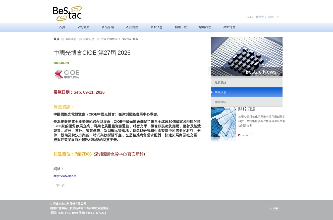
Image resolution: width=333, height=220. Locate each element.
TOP (274, 208)
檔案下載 (181, 27)
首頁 (62, 27)
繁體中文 (261, 16)
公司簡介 (83, 27)
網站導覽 (230, 27)
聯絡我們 (205, 27)
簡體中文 (273, 16)
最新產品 (220, 82)
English (250, 16)
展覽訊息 (88, 38)
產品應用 (132, 27)
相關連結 (220, 101)
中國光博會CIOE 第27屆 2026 (119, 38)
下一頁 (60, 185)
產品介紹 (108, 27)
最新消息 (156, 27)
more (245, 135)
